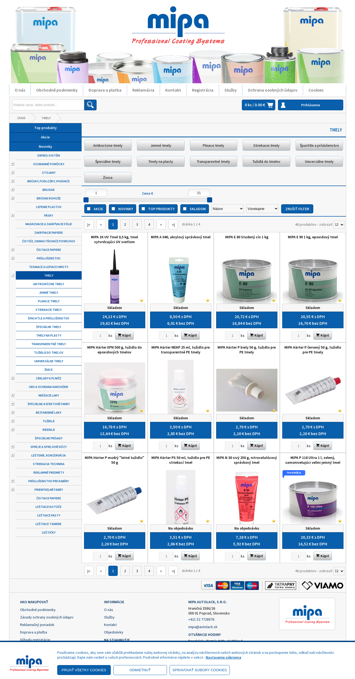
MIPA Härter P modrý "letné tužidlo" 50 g (114, 460)
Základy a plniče (48, 378)
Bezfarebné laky (48, 412)
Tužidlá (49, 421)
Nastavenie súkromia (223, 657)
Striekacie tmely (49, 310)
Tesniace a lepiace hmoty (48, 267)
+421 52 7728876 (201, 619)
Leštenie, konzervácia (48, 455)
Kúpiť (124, 335)
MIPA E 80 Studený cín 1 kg (246, 237)
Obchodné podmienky (57, 90)
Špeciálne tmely (48, 327)
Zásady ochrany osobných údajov (47, 617)
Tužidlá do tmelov (48, 352)
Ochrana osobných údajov (272, 90)
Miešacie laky (49, 395)
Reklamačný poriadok (37, 624)
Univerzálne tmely (48, 361)
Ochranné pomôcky (48, 164)
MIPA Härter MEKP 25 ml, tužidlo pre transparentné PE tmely (180, 349)
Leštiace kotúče (49, 507)
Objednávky (113, 632)
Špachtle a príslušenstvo (48, 318)
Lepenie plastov (48, 207)
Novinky (45, 146)
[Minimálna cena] (96, 193)
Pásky (48, 215)
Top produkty (45, 127)
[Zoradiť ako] (262, 208)
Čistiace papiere (48, 250)
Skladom (198, 208)
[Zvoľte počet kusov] (100, 335)
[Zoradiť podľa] (228, 208)
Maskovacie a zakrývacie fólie (48, 224)
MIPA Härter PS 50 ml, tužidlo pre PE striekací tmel (180, 460)
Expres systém (48, 155)
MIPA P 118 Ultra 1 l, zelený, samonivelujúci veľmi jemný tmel (312, 460)
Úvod (21, 118)
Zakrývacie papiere (48, 233)
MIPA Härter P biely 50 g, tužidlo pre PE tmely (246, 349)
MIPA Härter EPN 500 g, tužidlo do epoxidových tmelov (114, 349)
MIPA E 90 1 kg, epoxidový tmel (313, 237)
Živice (48, 370)
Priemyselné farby (49, 490)
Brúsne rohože (49, 198)
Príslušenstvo (48, 258)
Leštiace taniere (49, 524)
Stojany (48, 173)
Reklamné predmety (48, 472)
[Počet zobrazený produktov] (339, 224)
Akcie (45, 137)
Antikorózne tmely (48, 284)
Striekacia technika (48, 464)
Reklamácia (143, 90)
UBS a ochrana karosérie (48, 387)
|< (88, 224)
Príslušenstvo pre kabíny (48, 481)
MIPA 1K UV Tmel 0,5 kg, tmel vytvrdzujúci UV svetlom (114, 239)
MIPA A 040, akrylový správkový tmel (181, 237)
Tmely (46, 118)
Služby (230, 90)
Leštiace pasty (48, 515)
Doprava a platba (105, 90)
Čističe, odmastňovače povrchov (48, 241)
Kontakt (173, 90)
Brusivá (49, 190)
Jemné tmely (48, 293)
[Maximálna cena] (199, 193)
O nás (20, 90)
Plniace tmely (48, 301)
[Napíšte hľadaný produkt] (48, 105)
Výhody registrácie (35, 639)
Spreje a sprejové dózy (48, 447)
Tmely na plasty (48, 335)
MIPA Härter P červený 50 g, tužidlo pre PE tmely (312, 349)
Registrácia (202, 90)
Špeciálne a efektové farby (49, 404)
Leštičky (48, 532)
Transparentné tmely (48, 344)
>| (173, 224)
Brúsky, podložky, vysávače (48, 181)
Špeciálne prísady (48, 438)
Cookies (315, 90)
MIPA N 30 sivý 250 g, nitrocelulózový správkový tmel (246, 460)
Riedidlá (49, 430)
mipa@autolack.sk (202, 626)
